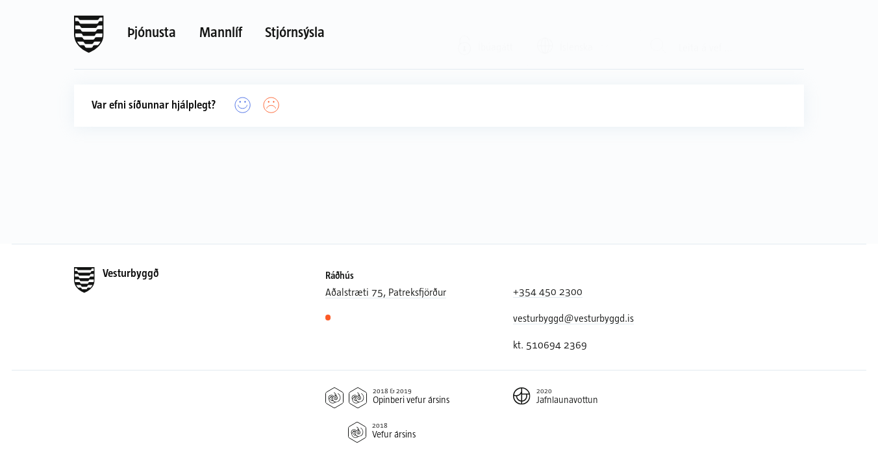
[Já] (243, 105)
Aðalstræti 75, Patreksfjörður (385, 292)
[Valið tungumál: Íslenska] (573, 34)
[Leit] (658, 35)
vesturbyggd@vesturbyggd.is (573, 318)
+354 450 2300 (548, 291)
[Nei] (271, 105)
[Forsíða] (89, 34)
